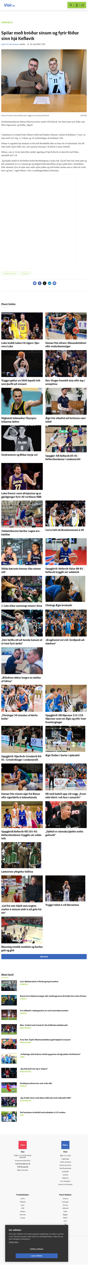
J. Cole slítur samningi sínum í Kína (21, 606)
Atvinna (65, 1207)
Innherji (65, 1200)
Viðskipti (22, 1203)
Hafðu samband (65, 1162)
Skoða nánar (13, 1249)
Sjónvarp (22, 1217)
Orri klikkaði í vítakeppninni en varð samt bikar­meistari (44, 1011)
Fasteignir (65, 1203)
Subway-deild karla (9, 273)
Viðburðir (65, 1210)
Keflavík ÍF (25, 273)
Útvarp (22, 1220)
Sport (22, 1207)
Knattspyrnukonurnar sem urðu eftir (36, 1084)
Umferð (65, 1176)
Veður (65, 1213)
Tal (65, 1227)
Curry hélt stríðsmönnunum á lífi (64, 530)
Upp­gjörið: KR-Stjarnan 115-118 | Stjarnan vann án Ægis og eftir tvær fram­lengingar (65, 719)
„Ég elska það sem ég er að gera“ (34, 1069)
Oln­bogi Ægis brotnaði (58, 605)
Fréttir (22, 1200)
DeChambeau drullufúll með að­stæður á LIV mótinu (42, 1113)
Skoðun (23, 1213)
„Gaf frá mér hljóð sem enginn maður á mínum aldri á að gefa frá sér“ (21, 909)
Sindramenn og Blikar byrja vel (19, 455)
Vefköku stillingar (21, 1256)
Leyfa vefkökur (52, 1256)
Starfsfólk (65, 1172)
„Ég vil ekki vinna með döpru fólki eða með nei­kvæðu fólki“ (45, 1098)
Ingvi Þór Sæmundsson (10, 44)
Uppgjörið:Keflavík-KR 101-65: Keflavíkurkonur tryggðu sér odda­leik (21, 835)
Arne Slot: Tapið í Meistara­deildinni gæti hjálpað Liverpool (45, 1040)
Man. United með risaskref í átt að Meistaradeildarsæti (44, 1025)
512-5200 (67, 1156)
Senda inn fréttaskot (65, 1186)
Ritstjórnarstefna (65, 1166)
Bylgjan (65, 1217)
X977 (65, 1223)
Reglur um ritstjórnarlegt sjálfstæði (23, 1157)
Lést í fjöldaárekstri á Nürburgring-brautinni (39, 982)
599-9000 (25, 1171)
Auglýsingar (65, 1159)
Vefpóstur (65, 1179)
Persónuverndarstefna (23, 1161)
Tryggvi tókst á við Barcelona (62, 905)
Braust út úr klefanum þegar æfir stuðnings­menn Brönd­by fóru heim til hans (53, 996)
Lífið (22, 1210)
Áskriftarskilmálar (65, 1169)
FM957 (65, 1220)
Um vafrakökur (65, 1182)
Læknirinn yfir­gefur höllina (17, 872)
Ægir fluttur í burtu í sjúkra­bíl (62, 755)
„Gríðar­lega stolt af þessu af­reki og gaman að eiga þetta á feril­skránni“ (50, 1054)
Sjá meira (44, 957)
